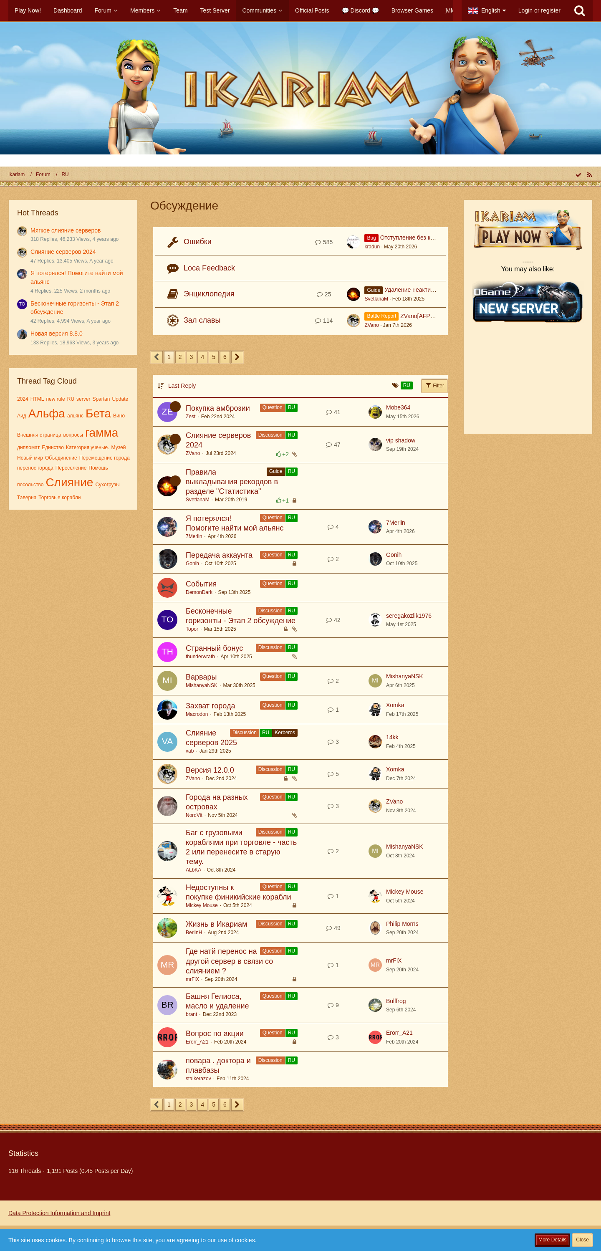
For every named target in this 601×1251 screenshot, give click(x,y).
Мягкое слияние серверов (65, 230)
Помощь (98, 468)
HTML (37, 399)
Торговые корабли (59, 497)
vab (190, 751)
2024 (22, 399)
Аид (21, 416)
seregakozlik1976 (409, 615)
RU (70, 399)
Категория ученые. (87, 447)
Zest (190, 417)
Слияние (69, 482)
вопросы (73, 435)
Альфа (46, 413)
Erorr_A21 (197, 1042)
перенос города (35, 468)
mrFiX (192, 979)
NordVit (194, 815)
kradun (372, 247)
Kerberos (285, 732)
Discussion (270, 435)
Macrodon (197, 714)
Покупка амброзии (218, 408)
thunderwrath (200, 657)
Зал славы (202, 320)
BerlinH (194, 932)
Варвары (201, 677)
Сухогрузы (107, 485)
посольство (30, 485)
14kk (392, 737)
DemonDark (199, 592)
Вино (119, 416)
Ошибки (198, 242)
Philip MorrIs (402, 923)
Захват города (210, 706)
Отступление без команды (416, 237)
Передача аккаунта (219, 555)
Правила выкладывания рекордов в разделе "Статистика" (232, 481)
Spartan (101, 399)
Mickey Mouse (202, 905)
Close (582, 1240)
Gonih (192, 563)
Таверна (26, 497)
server (83, 399)
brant (191, 1014)
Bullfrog (396, 1001)
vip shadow (400, 440)
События (201, 584)
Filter (434, 385)
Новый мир (30, 458)
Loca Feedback (209, 268)
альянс (75, 416)
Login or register (539, 10)
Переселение (71, 468)
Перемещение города (104, 458)
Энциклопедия (209, 294)
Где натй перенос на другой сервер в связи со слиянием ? (229, 961)
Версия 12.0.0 (210, 770)
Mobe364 (398, 407)
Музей (118, 447)
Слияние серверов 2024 (63, 251)
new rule (55, 399)
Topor (192, 629)
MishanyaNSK (201, 685)
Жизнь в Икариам (216, 924)
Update (120, 399)
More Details (552, 1240)
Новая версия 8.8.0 (56, 333)
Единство (53, 447)
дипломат (28, 447)
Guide (276, 471)
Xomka (395, 705)
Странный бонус (214, 648)
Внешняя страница (39, 435)
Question (273, 407)
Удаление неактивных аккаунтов (428, 289)
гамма (101, 432)
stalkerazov (198, 1079)
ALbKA (193, 870)
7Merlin (194, 536)
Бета (98, 413)
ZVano (371, 325)
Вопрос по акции (215, 1033)
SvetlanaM (376, 299)
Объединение (61, 458)
